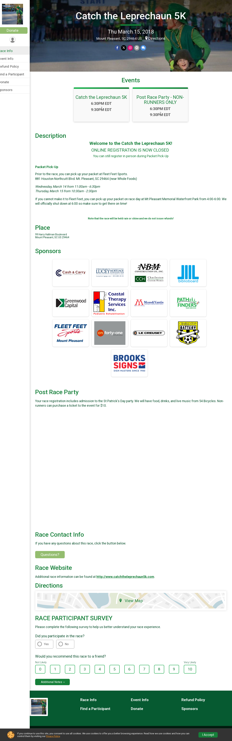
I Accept (208, 735)
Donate (17, 30)
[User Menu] (17, 39)
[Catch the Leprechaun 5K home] (17, 14)
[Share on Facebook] (120, 47)
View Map (133, 604)
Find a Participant (16, 74)
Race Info (10, 51)
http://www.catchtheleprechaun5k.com (130, 580)
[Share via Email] (139, 47)
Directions (159, 38)
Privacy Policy (53, 736)
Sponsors (10, 90)
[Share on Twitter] (126, 47)
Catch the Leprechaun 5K (133, 15)
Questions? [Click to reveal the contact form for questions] (54, 558)
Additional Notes (56, 685)
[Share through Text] (145, 47)
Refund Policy (13, 66)
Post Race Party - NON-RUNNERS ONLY (163, 106)
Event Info (10, 59)
